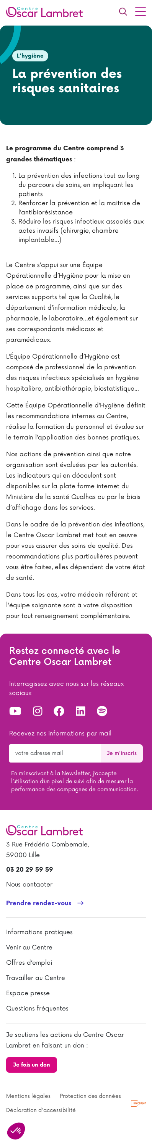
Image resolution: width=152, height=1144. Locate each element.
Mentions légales (28, 1096)
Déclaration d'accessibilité (41, 1110)
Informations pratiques (39, 932)
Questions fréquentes (37, 1008)
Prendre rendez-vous (38, 903)
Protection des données (90, 1096)
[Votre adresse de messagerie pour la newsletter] (55, 753)
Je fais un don (31, 1065)
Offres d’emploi (29, 963)
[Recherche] (123, 11)
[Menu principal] (140, 11)
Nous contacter (29, 884)
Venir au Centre (29, 947)
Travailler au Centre (35, 978)
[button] (16, 1131)
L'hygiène (30, 56)
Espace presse (28, 993)
